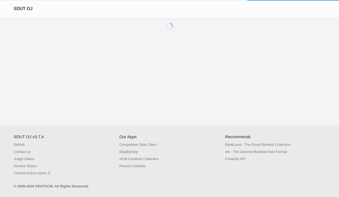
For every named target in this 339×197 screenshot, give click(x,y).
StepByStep (128, 152)
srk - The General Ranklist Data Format (256, 152)
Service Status (25, 166)
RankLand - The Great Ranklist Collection (258, 145)
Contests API (235, 159)
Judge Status (24, 159)
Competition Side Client (137, 145)
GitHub (19, 145)
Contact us (22, 152)
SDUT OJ (23, 8)
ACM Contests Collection (139, 159)
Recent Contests (132, 166)
